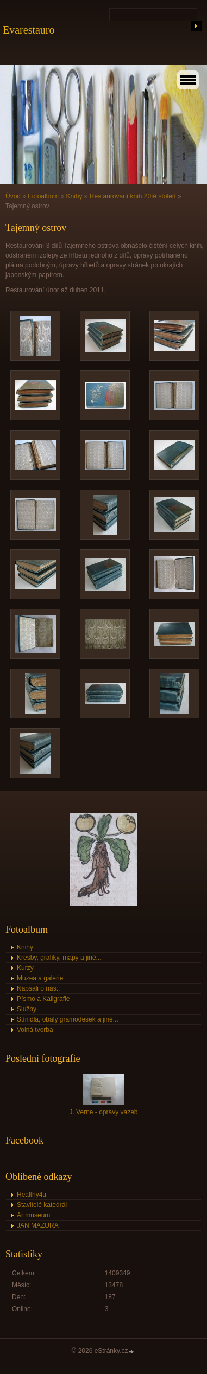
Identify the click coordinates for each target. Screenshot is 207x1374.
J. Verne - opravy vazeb (103, 1112)
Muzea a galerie (40, 978)
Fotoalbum (43, 196)
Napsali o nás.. (38, 988)
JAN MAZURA (38, 1225)
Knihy (74, 196)
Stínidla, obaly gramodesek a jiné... (67, 1019)
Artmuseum (33, 1215)
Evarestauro (29, 30)
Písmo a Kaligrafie (43, 999)
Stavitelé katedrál (42, 1205)
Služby (26, 1009)
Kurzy (25, 968)
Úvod (13, 196)
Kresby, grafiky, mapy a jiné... (59, 957)
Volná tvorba (35, 1029)
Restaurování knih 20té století (133, 196)
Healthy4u (31, 1194)
